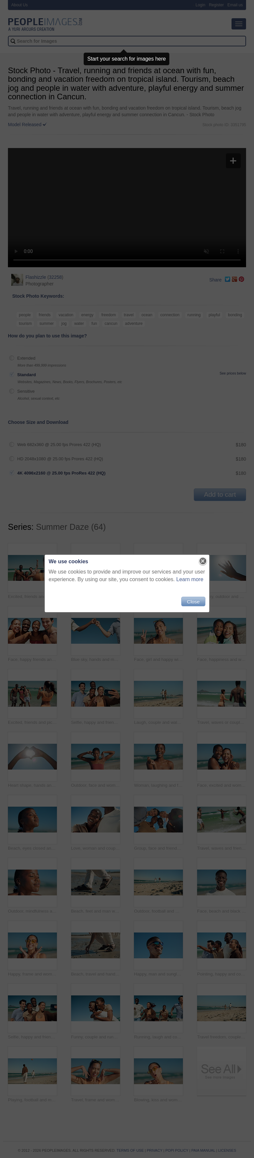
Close (193, 601)
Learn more (189, 579)
